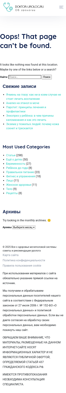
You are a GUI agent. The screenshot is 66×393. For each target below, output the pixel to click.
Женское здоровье (18, 184)
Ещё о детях (14, 159)
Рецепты (12, 193)
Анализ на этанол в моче (22, 103)
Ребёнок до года (17, 168)
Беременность (15, 163)
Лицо (9, 180)
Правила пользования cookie (22, 265)
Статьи (10, 155)
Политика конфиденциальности (24, 260)
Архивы (7, 227)
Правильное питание (20, 172)
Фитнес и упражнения (20, 176)
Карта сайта (10, 255)
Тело (9, 189)
